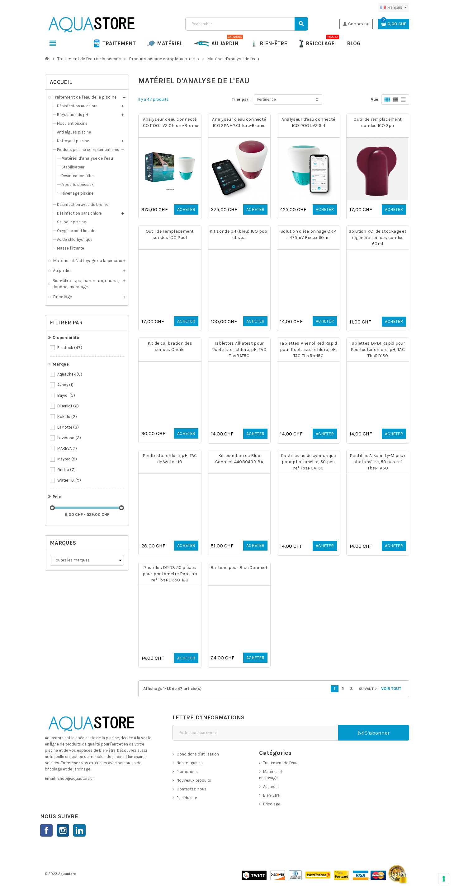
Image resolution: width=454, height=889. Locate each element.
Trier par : (241, 99)
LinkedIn (79, 830)
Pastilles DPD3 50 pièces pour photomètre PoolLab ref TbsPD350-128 (170, 574)
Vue (374, 99)
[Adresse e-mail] (255, 733)
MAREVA (67, 448)
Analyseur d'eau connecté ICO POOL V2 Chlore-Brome (169, 122)
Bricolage (271, 804)
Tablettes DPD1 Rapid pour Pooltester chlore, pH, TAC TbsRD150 (377, 349)
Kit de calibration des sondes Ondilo (170, 346)
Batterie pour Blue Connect (238, 567)
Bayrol (66, 395)
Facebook (46, 830)
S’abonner (374, 733)
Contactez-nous (191, 789)
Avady (65, 385)
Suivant (368, 689)
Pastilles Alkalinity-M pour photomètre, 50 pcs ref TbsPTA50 (377, 462)
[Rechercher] (246, 24)
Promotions (187, 771)
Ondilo (67, 470)
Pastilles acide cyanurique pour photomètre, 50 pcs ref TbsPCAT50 (308, 462)
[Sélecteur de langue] (393, 7)
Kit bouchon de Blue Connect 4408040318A (239, 458)
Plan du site (187, 797)
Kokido (67, 417)
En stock (70, 348)
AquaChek (70, 374)
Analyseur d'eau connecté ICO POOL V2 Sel (308, 122)
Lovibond (69, 438)
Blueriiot (68, 406)
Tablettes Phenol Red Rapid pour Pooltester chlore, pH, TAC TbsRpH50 (308, 349)
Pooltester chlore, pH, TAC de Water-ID (170, 458)
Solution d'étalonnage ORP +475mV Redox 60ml (308, 234)
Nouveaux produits (194, 780)
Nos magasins (190, 762)
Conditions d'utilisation (198, 754)
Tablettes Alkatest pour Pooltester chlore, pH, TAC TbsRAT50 (239, 349)
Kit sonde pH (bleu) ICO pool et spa (239, 234)
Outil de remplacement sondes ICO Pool (170, 234)
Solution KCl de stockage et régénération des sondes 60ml (377, 237)
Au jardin (271, 786)
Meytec (67, 459)
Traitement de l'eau (280, 762)
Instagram (63, 830)
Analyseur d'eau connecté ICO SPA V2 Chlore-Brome (239, 122)
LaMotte (68, 427)
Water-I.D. (69, 480)
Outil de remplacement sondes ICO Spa (377, 122)
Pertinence (266, 99)
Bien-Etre (271, 795)
